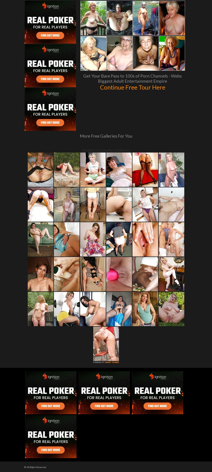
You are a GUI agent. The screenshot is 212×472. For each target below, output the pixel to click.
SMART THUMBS (112, 362)
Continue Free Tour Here (132, 87)
